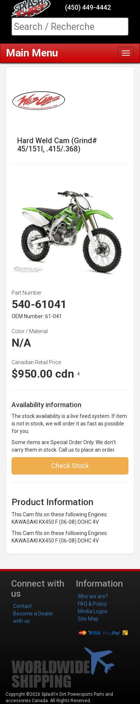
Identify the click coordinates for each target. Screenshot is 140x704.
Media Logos (93, 611)
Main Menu (32, 53)
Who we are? (93, 596)
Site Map (88, 619)
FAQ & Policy (92, 604)
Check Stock (70, 466)
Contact (22, 606)
